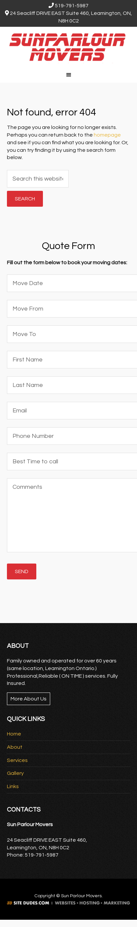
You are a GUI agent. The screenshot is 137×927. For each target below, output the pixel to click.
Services (17, 760)
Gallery (15, 773)
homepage (107, 135)
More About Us (29, 698)
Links (13, 786)
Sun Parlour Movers (68, 46)
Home (14, 734)
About (14, 747)
